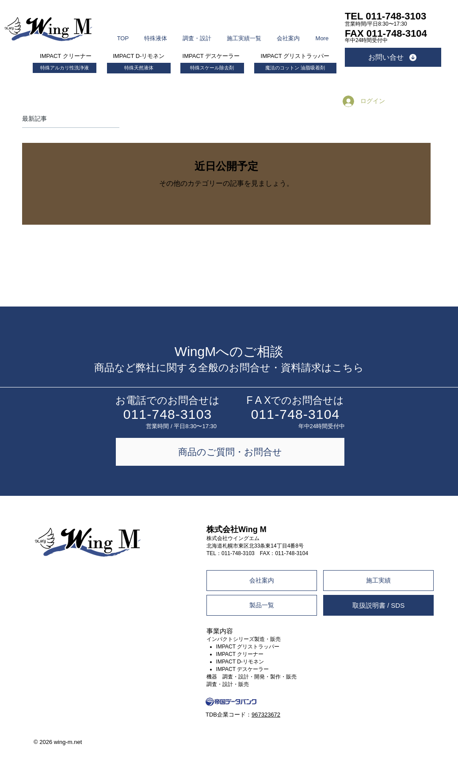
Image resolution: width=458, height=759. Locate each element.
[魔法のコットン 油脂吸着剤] (295, 68)
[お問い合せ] (393, 57)
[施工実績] (378, 580)
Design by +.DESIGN (407, 733)
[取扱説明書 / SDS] (378, 605)
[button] (156, 34)
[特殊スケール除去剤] (212, 68)
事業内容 (219, 631)
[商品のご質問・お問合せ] (230, 452)
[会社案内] (261, 580)
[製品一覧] (261, 605)
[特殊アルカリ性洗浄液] (64, 68)
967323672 (266, 714)
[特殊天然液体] (139, 68)
